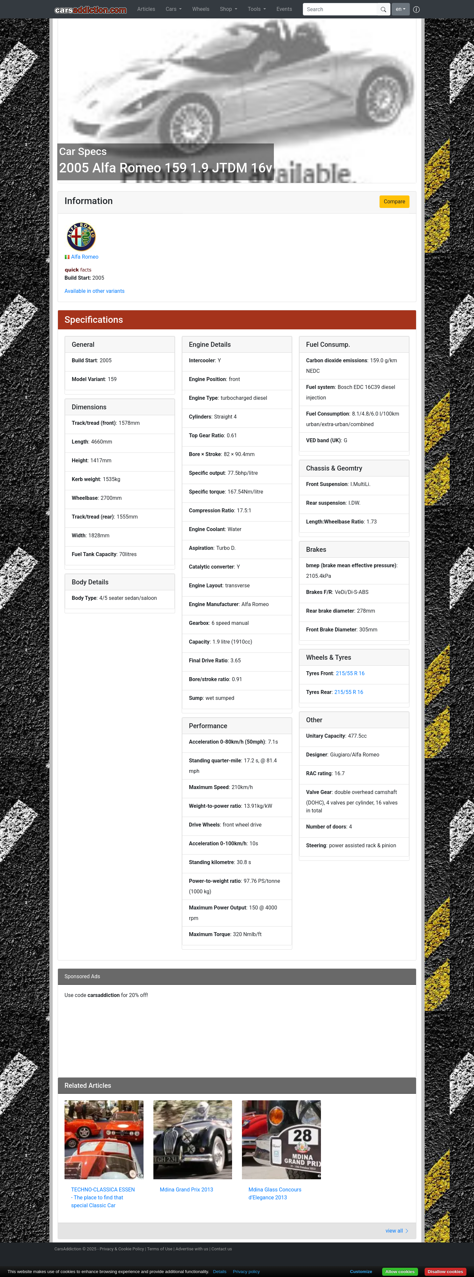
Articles (146, 9)
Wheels (200, 9)
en (399, 9)
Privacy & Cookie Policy (122, 1248)
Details (219, 1271)
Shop (226, 9)
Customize (361, 1271)
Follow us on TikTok (404, 1250)
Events (284, 9)
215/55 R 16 (350, 673)
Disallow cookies (445, 1271)
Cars (172, 9)
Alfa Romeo (84, 257)
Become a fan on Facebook (393, 1250)
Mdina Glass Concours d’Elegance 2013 (275, 1194)
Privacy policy (246, 1271)
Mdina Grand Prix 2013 (186, 1190)
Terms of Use (159, 1248)
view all (397, 1231)
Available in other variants (95, 291)
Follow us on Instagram (369, 1250)
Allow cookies (400, 1271)
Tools (255, 9)
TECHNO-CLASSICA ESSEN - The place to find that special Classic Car (103, 1198)
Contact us (221, 1248)
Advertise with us (191, 1248)
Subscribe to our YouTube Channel (416, 1250)
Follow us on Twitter (381, 1250)
